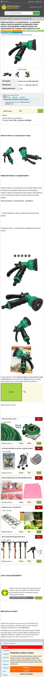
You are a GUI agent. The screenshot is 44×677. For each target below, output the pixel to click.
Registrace (32, 1)
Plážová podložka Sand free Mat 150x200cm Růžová (17, 477)
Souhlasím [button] (26, 667)
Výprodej (5, 647)
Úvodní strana (5, 1)
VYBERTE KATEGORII (9, 643)
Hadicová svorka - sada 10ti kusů (11, 507)
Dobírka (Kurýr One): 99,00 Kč (12, 118)
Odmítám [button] (26, 671)
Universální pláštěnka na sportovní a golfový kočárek (17, 448)
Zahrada (10, 18)
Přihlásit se (39, 1)
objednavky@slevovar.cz (26, 637)
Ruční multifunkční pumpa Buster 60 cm (13, 536)
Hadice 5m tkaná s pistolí (9, 419)
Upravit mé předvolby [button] (26, 674)
